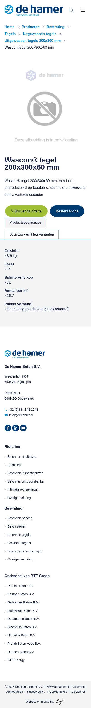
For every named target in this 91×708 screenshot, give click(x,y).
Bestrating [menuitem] (13, 508)
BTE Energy (15, 660)
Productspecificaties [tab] (25, 222)
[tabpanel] (45, 283)
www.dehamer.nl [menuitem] (58, 686)
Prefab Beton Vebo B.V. (24, 643)
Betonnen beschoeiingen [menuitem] (24, 551)
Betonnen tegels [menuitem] (18, 535)
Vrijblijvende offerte (26, 211)
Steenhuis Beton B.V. (22, 627)
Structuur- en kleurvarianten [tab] (31, 234)
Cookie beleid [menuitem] (58, 691)
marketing (47, 701)
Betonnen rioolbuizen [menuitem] (22, 456)
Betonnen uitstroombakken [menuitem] (26, 481)
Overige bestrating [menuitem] (20, 559)
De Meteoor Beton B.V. (23, 619)
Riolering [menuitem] (12, 446)
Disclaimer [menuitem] (78, 691)
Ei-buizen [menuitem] (14, 465)
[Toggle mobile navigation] (83, 10)
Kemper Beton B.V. (20, 594)
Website (31, 701)
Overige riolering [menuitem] (19, 498)
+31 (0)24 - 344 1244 (21, 409)
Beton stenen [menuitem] (16, 526)
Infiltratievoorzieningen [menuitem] (23, 489)
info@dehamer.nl (19, 415)
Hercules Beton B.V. (21, 635)
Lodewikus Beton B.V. (22, 610)
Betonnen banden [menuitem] (20, 518)
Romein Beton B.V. (20, 586)
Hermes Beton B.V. (20, 652)
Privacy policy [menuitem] (36, 691)
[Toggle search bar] (71, 10)
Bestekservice (67, 211)
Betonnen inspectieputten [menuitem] (25, 473)
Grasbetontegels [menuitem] (19, 543)
